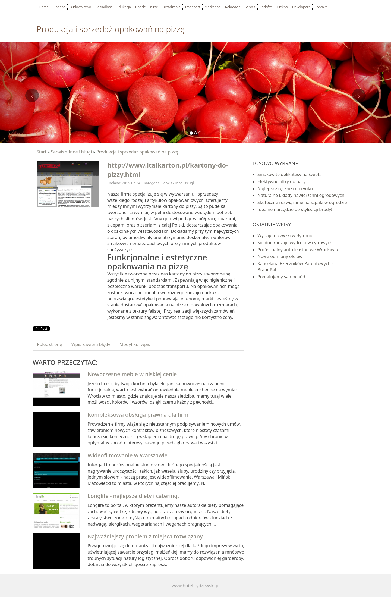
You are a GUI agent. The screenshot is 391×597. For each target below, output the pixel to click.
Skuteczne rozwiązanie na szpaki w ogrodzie (302, 202)
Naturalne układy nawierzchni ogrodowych (300, 195)
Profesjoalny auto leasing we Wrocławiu (297, 250)
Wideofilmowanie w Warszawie (128, 455)
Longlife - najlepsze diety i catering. (133, 495)
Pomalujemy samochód (281, 277)
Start (41, 152)
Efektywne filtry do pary (281, 181)
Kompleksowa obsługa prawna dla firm (138, 414)
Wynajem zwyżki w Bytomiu (285, 235)
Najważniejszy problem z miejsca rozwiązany (145, 536)
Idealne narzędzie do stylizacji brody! (294, 209)
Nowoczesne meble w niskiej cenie (132, 374)
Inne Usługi (80, 152)
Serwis (57, 152)
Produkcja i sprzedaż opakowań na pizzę (137, 152)
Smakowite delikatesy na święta (289, 174)
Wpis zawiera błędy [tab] (90, 344)
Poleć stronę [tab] (49, 344)
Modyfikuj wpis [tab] (134, 344)
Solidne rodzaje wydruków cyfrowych (294, 243)
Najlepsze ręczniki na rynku (285, 188)
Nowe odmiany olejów (279, 256)
